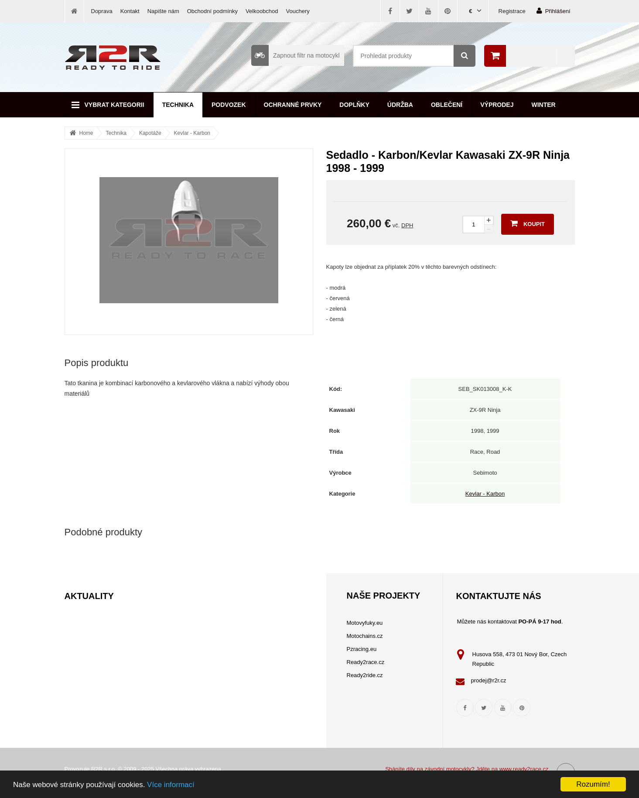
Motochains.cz (365, 636)
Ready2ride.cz (365, 675)
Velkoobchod (262, 11)
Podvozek (229, 104)
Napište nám (163, 11)
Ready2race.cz (366, 662)
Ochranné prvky (293, 104)
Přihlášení (553, 10)
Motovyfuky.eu (365, 623)
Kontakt (130, 11)
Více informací (171, 785)
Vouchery (298, 11)
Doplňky (354, 104)
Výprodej (496, 104)
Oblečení (446, 104)
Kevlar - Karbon (192, 133)
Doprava (102, 11)
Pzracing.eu (362, 649)
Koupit (527, 223)
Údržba (400, 104)
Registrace (512, 11)
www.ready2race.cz (524, 769)
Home (86, 133)
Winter (544, 104)
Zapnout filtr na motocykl (295, 55)
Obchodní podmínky (212, 11)
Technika (178, 104)
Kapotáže (150, 133)
